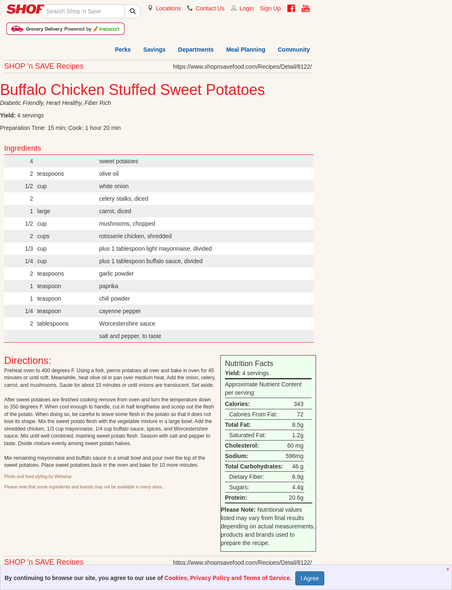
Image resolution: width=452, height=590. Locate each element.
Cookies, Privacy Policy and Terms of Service (227, 578)
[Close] (449, 569)
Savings (154, 49)
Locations (168, 8)
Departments (196, 49)
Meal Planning (245, 49)
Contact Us (210, 8)
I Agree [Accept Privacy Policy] (310, 578)
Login (247, 8)
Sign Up (270, 8)
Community (294, 49)
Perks (123, 49)
